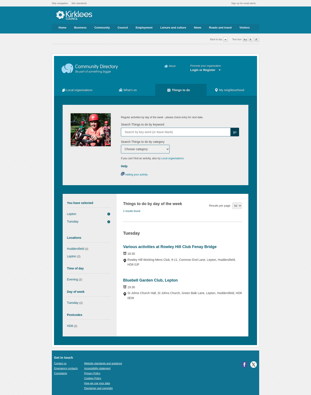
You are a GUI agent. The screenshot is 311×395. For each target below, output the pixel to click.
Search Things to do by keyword (142, 124)
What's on (130, 90)
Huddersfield (75, 248)
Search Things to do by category (143, 141)
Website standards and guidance (103, 363)
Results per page (219, 205)
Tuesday (72, 221)
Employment (144, 27)
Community (102, 27)
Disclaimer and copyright (98, 388)
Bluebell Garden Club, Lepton (150, 280)
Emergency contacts (66, 368)
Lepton (71, 214)
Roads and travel (220, 27)
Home (62, 27)
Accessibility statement (97, 368)
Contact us (60, 363)
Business (80, 27)
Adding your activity (134, 174)
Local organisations (79, 90)
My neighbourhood (231, 90)
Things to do (181, 90)
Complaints (60, 373)
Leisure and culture (173, 27)
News (197, 27)
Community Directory (90, 69)
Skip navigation (60, 3)
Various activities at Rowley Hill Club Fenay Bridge (170, 247)
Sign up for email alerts (243, 3)
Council (122, 27)
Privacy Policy (92, 373)
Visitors (245, 27)
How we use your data (97, 383)
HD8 (70, 326)
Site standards (79, 3)
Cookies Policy (92, 378)
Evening (72, 279)
